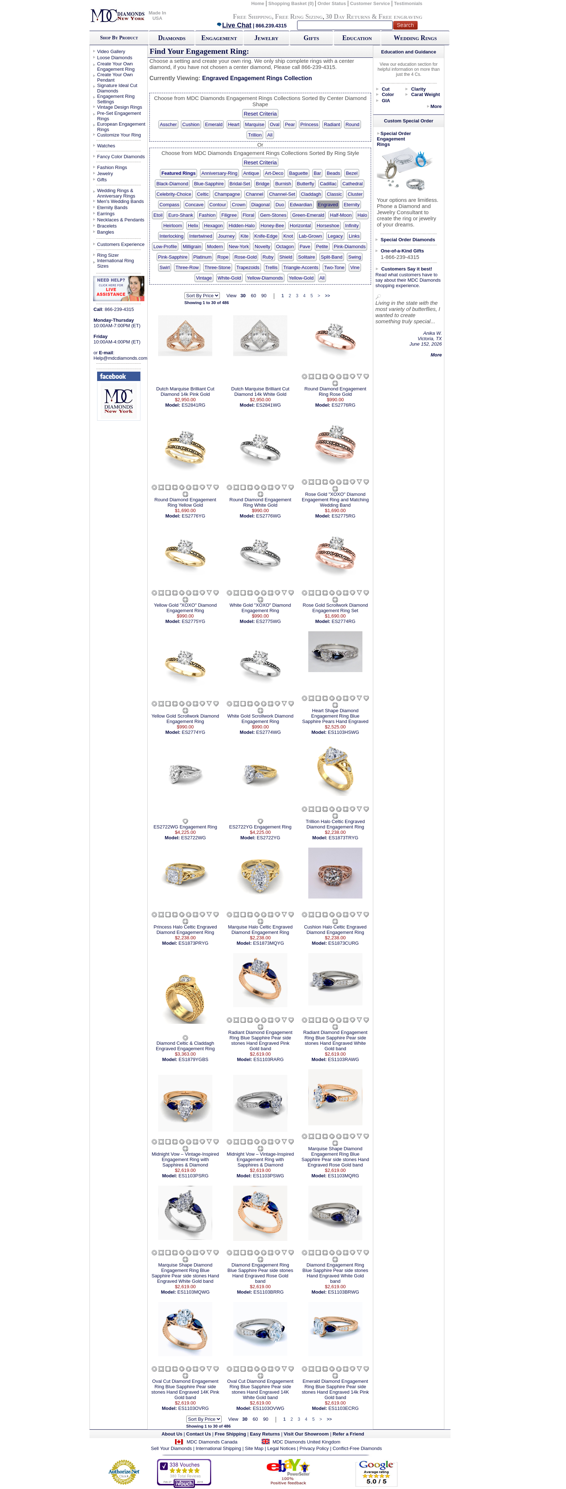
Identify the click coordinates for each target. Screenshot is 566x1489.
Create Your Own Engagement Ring (116, 66)
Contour (217, 204)
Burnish (283, 183)
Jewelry (266, 38)
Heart (234, 124)
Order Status (332, 3)
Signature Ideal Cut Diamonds (117, 88)
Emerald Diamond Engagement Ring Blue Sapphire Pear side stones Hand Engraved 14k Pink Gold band (335, 1389)
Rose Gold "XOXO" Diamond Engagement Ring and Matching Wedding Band (335, 500)
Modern (215, 246)
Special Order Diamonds (408, 239)
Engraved (328, 204)
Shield (285, 257)
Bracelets (107, 226)
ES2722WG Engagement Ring (185, 827)
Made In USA (157, 15)
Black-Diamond (172, 183)
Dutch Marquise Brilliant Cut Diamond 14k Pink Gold (185, 391)
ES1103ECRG (343, 1408)
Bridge (263, 183)
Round (352, 124)
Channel (254, 194)
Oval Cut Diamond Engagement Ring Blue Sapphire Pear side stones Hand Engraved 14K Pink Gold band (185, 1389)
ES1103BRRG (268, 1292)
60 (253, 295)
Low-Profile (165, 246)
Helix (193, 225)
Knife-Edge (266, 236)
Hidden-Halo (241, 225)
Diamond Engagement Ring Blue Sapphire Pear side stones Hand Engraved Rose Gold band (260, 1273)
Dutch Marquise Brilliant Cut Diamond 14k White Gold (260, 391)
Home (257, 3)
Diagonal (260, 204)
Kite (244, 236)
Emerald (213, 124)
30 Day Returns (348, 16)
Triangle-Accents (300, 267)
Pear (290, 124)
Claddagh (311, 194)
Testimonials (408, 3)
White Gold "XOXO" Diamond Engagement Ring (260, 607)
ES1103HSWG (343, 732)
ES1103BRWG (343, 1292)
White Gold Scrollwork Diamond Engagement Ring (260, 718)
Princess (309, 124)
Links (354, 236)
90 (263, 295)
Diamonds (172, 38)
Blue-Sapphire (208, 183)
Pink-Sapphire (173, 257)
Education (357, 38)
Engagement (219, 38)
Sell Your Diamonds (171, 1448)
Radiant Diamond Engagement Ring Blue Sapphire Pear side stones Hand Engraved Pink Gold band (260, 1040)
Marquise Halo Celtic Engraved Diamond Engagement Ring (260, 929)
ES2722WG (193, 837)
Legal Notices (281, 1448)
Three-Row (187, 267)
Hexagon (213, 225)
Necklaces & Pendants (120, 219)
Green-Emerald (308, 215)
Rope (222, 257)
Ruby (267, 257)
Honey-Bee (272, 225)
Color (388, 94)
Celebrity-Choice (174, 194)
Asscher (168, 124)
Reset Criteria (260, 114)
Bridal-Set (240, 183)
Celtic (203, 194)
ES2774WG (268, 732)
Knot (288, 236)
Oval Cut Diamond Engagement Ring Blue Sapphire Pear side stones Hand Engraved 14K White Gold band (260, 1389)
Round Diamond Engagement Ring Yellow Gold (185, 502)
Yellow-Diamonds (265, 278)
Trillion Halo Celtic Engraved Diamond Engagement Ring (335, 824)
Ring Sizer (108, 255)
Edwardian (301, 204)
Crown (238, 204)
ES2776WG (268, 516)
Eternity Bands (112, 207)
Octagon (285, 246)
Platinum (202, 257)
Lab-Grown (310, 236)
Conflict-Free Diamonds (357, 1448)
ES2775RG (344, 516)
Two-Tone (334, 267)
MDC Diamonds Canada (212, 1442)
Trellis (271, 267)
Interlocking (171, 236)
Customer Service (370, 3)
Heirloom (172, 225)
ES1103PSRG (193, 1175)
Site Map (254, 1448)
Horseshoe (328, 225)
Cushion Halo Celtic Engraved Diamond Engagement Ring (335, 929)
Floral (248, 215)
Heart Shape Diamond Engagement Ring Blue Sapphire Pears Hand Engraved (335, 716)
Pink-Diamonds (350, 246)
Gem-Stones (273, 215)
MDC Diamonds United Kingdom (306, 1442)
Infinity (352, 225)
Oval (274, 124)
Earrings (105, 213)
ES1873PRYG (194, 943)
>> (327, 295)
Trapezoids (248, 267)
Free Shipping (252, 16)
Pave (305, 246)
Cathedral (352, 183)
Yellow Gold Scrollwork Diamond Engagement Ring (185, 718)
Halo (362, 215)
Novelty (262, 246)
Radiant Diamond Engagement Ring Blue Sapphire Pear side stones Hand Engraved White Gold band (335, 1040)
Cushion (191, 124)
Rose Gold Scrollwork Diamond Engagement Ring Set (335, 607)
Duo (279, 204)
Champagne (227, 194)
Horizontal (300, 225)
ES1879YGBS (193, 1059)
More (435, 106)
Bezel (352, 173)
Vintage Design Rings (119, 107)
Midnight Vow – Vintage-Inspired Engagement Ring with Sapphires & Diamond (185, 1159)
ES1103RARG (268, 1059)
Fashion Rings (112, 167)
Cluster (355, 194)
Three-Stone (218, 267)
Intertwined (200, 236)
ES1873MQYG (268, 943)
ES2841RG (193, 405)
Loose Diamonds (114, 57)
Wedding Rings (415, 38)
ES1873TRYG (343, 837)
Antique (251, 173)
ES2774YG (193, 732)
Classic (334, 194)
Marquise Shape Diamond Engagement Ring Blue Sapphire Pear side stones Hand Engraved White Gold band (185, 1273)
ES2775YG (193, 621)
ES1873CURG (343, 943)
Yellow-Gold (301, 278)
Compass (169, 204)
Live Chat (234, 25)
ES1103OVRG (193, 1408)
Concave (194, 204)
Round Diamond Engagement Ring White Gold (260, 502)
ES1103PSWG (268, 1175)
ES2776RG (344, 405)
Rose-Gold (245, 257)
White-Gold (229, 278)
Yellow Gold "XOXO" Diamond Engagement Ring (185, 607)
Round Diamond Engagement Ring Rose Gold (335, 391)
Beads (333, 173)
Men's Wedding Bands (120, 201)
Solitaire (306, 257)
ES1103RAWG (343, 1059)
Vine (355, 267)
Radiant (332, 124)
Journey (226, 236)
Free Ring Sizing (299, 16)
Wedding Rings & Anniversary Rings (116, 193)
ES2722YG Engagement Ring (260, 827)
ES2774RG (344, 621)
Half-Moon (341, 215)
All (269, 135)
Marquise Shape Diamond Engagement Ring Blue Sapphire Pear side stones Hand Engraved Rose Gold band (335, 1157)
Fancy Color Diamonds (121, 156)
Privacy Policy (314, 1448)
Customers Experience (121, 244)
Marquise (254, 124)
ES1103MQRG (343, 1175)
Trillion (255, 135)
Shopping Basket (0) (291, 3)
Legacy (335, 236)
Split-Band (332, 257)
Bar (317, 173)
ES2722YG (268, 837)
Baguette (298, 173)
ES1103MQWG (193, 1292)
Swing (354, 257)
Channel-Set (282, 194)
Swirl (165, 267)
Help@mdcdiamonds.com (120, 358)
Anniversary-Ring (219, 173)
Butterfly (305, 183)
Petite (322, 246)
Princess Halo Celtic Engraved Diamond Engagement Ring (185, 929)
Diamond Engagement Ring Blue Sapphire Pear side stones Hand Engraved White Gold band (335, 1273)
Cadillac (328, 183)
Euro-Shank (180, 215)
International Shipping (218, 1448)
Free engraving (400, 16)
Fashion (207, 215)
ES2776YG (193, 516)
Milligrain (192, 246)
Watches (106, 145)
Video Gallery (111, 51)
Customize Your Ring (119, 135)
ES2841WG (268, 405)
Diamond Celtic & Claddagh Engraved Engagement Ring (185, 1045)
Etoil (157, 215)
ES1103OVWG (268, 1408)
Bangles (105, 232)
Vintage (204, 278)
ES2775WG (268, 621)
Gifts (311, 38)
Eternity (352, 204)
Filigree (229, 215)
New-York (239, 246)
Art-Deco (274, 173)
